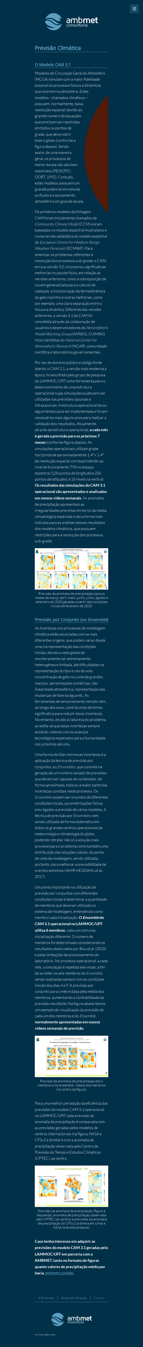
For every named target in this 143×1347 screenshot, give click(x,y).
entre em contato (59, 1272)
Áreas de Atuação (74, 1298)
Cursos (99, 1298)
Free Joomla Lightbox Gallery (45, 1335)
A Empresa (46, 1298)
